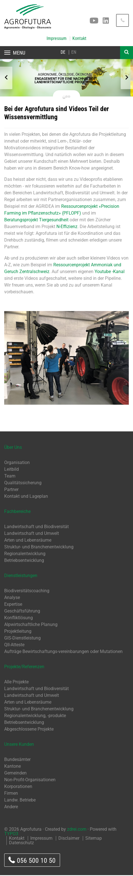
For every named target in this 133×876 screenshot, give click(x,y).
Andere (11, 807)
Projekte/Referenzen (24, 667)
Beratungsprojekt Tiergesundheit (36, 220)
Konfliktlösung (18, 618)
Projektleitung (17, 632)
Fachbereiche (17, 512)
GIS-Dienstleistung (22, 638)
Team (9, 476)
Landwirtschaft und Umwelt (31, 534)
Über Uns (13, 448)
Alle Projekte (16, 682)
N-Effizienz (66, 227)
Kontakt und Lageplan (26, 497)
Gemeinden (15, 773)
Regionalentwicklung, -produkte (35, 716)
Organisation (17, 463)
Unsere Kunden (19, 745)
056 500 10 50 (32, 861)
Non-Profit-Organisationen (30, 780)
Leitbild (11, 470)
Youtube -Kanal (110, 272)
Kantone (12, 767)
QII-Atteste (14, 645)
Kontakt (79, 38)
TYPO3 (11, 834)
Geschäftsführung (22, 611)
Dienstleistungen (20, 576)
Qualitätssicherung (23, 483)
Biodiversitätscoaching (26, 591)
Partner (11, 490)
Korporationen (18, 787)
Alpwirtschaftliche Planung (31, 625)
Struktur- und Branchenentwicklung (39, 547)
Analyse (12, 598)
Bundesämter (17, 760)
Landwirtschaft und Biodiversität (36, 527)
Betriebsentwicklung (24, 561)
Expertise (13, 605)
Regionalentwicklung (24, 554)
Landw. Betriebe (20, 800)
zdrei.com (76, 830)
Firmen (11, 794)
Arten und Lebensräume (27, 541)
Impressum (56, 38)
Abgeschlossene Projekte (29, 730)
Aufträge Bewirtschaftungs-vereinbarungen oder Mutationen (63, 652)
